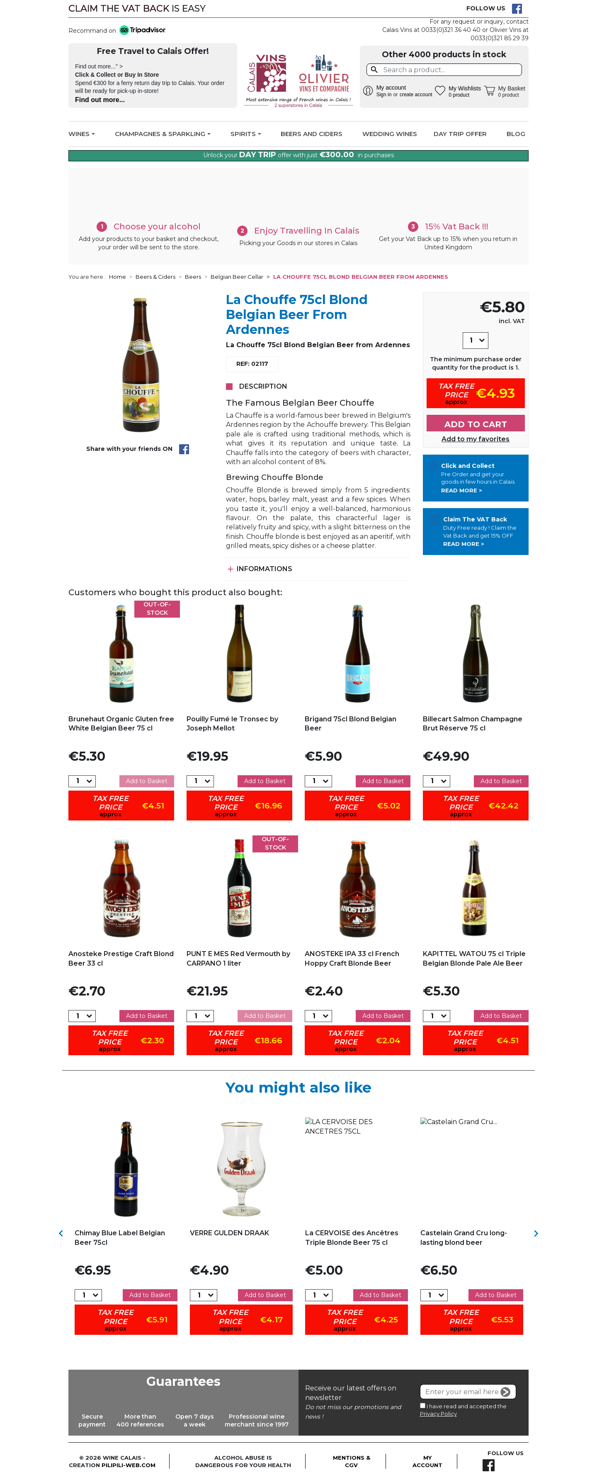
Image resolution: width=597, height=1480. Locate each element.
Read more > (461, 490)
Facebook (517, 9)
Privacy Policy (438, 1413)
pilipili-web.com (128, 1465)
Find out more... (100, 99)
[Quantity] (471, 340)
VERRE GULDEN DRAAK (229, 1233)
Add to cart (475, 424)
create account (416, 94)
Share (184, 449)
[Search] (444, 69)
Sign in (384, 94)
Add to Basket (146, 781)
